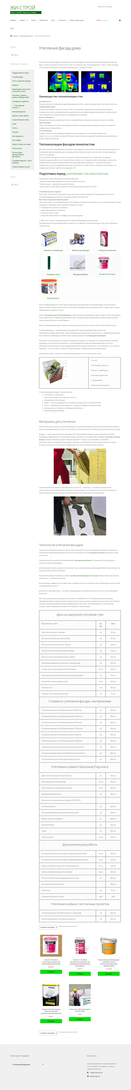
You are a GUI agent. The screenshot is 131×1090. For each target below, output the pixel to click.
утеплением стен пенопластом (87, 174)
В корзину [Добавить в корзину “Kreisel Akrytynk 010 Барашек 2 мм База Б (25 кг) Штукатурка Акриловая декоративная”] (109, 974)
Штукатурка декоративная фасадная (18, 154)
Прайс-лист (44, 20)
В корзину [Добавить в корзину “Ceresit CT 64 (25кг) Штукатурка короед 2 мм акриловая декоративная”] (51, 972)
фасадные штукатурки (97, 336)
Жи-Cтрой (22, 7)
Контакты (62, 20)
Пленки (15, 132)
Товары (22, 20)
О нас (12, 28)
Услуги (33, 20)
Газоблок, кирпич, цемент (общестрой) (20, 96)
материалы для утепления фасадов (57, 315)
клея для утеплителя (97, 553)
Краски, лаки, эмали (20, 115)
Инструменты (17, 136)
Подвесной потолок (20, 73)
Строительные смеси (20, 120)
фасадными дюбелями (83, 560)
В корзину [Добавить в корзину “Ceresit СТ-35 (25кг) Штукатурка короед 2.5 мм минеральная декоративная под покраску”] (80, 974)
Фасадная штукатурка (107, 274)
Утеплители (17, 148)
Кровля (15, 85)
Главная (13, 20)
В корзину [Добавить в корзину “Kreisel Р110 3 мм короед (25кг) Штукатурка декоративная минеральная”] (51, 1021)
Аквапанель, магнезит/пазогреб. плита (21, 90)
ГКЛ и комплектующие (21, 81)
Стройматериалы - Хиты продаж (22, 161)
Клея (14, 124)
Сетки (14, 128)
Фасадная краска (53, 298)
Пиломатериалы (19, 111)
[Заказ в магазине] (48, 927)
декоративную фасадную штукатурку (84, 576)
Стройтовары (17, 77)
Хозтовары (16, 140)
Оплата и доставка (77, 20)
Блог (53, 20)
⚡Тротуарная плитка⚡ (18, 106)
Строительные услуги (26, 36)
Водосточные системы (21, 144)
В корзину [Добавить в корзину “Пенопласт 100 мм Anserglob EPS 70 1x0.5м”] (80, 1019)
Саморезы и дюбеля (20, 101)
